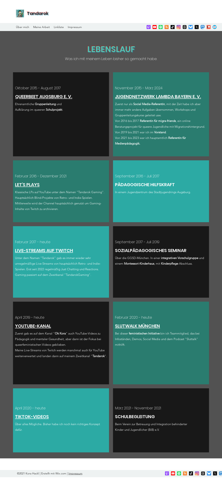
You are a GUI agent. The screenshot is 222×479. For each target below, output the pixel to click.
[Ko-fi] (215, 27)
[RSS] (167, 27)
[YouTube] (155, 27)
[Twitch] (149, 27)
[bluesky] (191, 27)
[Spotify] (161, 27)
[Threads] (185, 27)
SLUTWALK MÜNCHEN (137, 326)
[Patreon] (209, 27)
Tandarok (38, 13)
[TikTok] (173, 27)
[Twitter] (197, 27)
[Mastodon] (203, 27)
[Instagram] (179, 27)
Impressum (75, 473)
